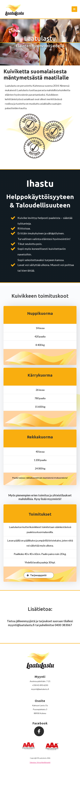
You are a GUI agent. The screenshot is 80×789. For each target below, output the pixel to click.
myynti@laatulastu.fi (40, 689)
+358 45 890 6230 (40, 685)
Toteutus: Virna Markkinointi (40, 762)
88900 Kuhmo (40, 713)
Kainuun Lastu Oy (40, 705)
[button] (74, 9)
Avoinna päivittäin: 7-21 (40, 681)
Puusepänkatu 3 (40, 709)
